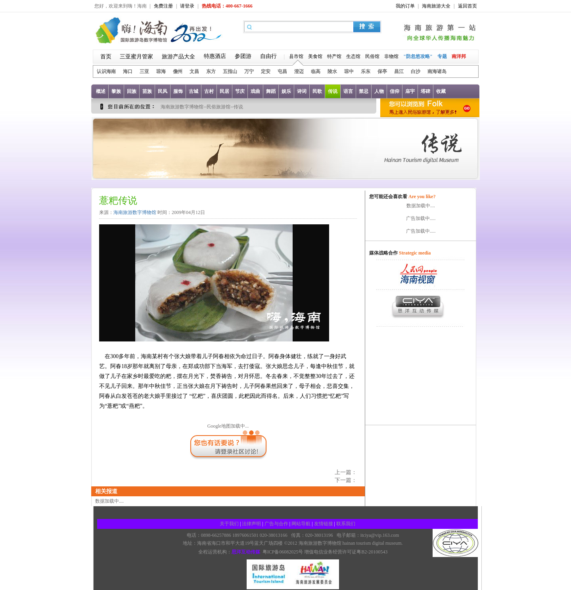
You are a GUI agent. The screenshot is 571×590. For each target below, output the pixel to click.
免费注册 (163, 6)
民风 (162, 91)
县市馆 (296, 56)
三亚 (144, 71)
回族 (131, 91)
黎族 (116, 91)
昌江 (399, 71)
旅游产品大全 (178, 57)
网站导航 (300, 523)
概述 (100, 91)
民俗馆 (372, 56)
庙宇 (410, 91)
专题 (442, 56)
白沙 (415, 71)
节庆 (240, 91)
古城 (193, 91)
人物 (379, 91)
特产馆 (334, 56)
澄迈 (299, 71)
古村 (209, 91)
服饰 (178, 91)
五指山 (230, 71)
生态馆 (353, 56)
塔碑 (425, 91)
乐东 (365, 71)
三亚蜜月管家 (136, 57)
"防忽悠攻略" (417, 56)
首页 (105, 57)
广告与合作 (276, 523)
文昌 (194, 71)
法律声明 (251, 523)
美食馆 (315, 56)
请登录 (187, 6)
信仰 (394, 91)
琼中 (349, 71)
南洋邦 (459, 56)
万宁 (249, 71)
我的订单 (405, 6)
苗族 (147, 91)
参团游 (243, 56)
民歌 (317, 91)
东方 (211, 71)
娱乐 (286, 91)
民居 (224, 91)
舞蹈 (271, 91)
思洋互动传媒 (246, 552)
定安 (265, 71)
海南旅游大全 (436, 6)
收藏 (441, 91)
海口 (127, 71)
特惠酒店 (215, 56)
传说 (332, 91)
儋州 (177, 71)
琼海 (161, 71)
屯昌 (282, 71)
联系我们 (345, 523)
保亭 (382, 71)
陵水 (332, 71)
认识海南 (106, 71)
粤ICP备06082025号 (283, 552)
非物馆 (391, 56)
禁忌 (363, 91)
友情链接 (323, 523)
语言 (348, 91)
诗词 (302, 91)
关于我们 (229, 523)
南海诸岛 (436, 71)
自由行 (268, 56)
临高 (315, 71)
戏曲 (255, 91)
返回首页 (467, 6)
